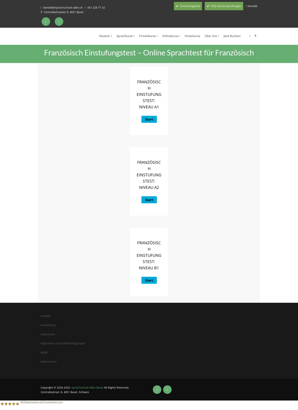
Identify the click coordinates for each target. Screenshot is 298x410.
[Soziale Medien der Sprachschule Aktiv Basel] (157, 389)
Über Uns (212, 36)
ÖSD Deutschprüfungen (224, 6)
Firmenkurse (148, 36)
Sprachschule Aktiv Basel (87, 387)
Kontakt (252, 6)
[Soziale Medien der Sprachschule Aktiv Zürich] (46, 21)
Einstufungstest (188, 6)
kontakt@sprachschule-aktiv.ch (63, 7)
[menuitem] (248, 36)
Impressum (48, 334)
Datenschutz (49, 361)
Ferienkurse (192, 36)
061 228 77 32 (96, 7)
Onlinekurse (171, 36)
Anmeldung (48, 325)
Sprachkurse (126, 36)
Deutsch (105, 36)
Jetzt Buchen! (232, 36)
